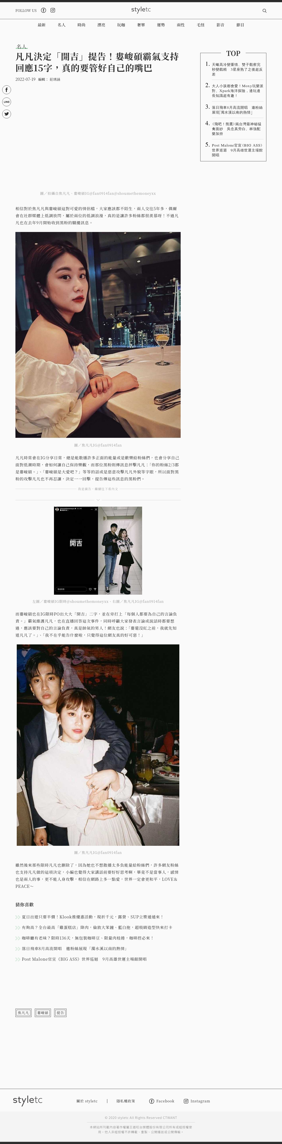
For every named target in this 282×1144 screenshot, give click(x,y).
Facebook (161, 1101)
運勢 (161, 25)
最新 (42, 25)
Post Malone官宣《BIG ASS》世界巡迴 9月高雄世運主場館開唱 (84, 959)
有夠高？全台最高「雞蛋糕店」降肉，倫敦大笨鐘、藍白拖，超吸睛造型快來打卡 (97, 927)
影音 (220, 25)
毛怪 (201, 25)
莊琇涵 (55, 79)
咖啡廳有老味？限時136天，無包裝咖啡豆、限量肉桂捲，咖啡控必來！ (88, 938)
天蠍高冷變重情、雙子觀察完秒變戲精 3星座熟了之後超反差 (237, 69)
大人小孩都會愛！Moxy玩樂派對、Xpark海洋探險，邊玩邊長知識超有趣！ (237, 90)
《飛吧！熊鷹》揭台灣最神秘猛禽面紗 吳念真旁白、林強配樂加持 (237, 128)
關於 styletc (87, 1101)
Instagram (197, 1101)
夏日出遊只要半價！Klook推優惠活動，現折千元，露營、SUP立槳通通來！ (93, 917)
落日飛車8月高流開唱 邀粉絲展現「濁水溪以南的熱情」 (75, 948)
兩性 (181, 25)
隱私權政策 (126, 1101)
